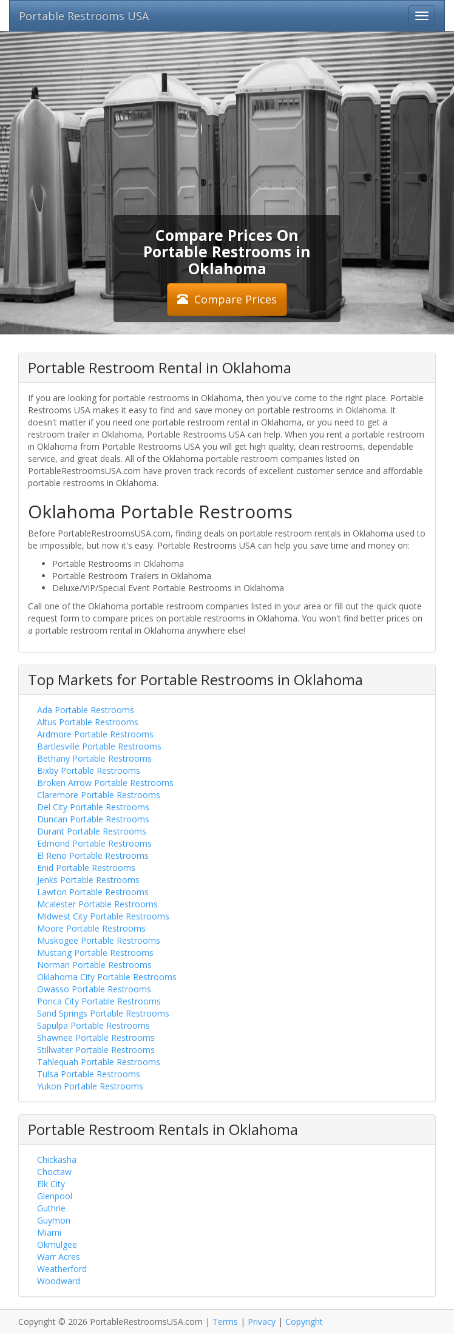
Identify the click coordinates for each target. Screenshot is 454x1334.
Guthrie (51, 1208)
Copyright (304, 1321)
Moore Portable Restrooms (91, 928)
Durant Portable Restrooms (91, 831)
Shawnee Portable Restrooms (96, 1037)
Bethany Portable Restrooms (94, 758)
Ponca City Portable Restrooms (99, 1001)
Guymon (53, 1220)
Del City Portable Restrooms (93, 807)
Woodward (58, 1281)
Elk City (51, 1184)
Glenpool (54, 1196)
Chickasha (56, 1159)
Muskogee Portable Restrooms (98, 940)
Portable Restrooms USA (84, 15)
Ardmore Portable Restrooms (95, 734)
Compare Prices (227, 299)
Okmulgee (57, 1244)
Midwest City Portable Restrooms (103, 916)
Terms (225, 1321)
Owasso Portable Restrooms (94, 989)
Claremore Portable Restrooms (98, 795)
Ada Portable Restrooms (85, 710)
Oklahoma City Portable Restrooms (107, 977)
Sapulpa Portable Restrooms (93, 1025)
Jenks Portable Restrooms (88, 879)
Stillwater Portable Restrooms (96, 1049)
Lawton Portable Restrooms (93, 892)
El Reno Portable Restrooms (93, 855)
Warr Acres (58, 1256)
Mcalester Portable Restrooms (97, 904)
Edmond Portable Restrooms (94, 843)
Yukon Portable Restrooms (90, 1086)
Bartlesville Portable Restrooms (99, 746)
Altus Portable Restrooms (87, 722)
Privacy (262, 1321)
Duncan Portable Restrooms (93, 819)
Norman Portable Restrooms (94, 964)
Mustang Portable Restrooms (95, 952)
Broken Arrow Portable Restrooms (105, 782)
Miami (49, 1232)
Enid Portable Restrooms (86, 867)
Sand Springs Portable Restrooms (103, 1013)
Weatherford (62, 1269)
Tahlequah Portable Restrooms (98, 1062)
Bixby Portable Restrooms (88, 770)
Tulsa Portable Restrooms (88, 1074)
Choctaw (54, 1171)
